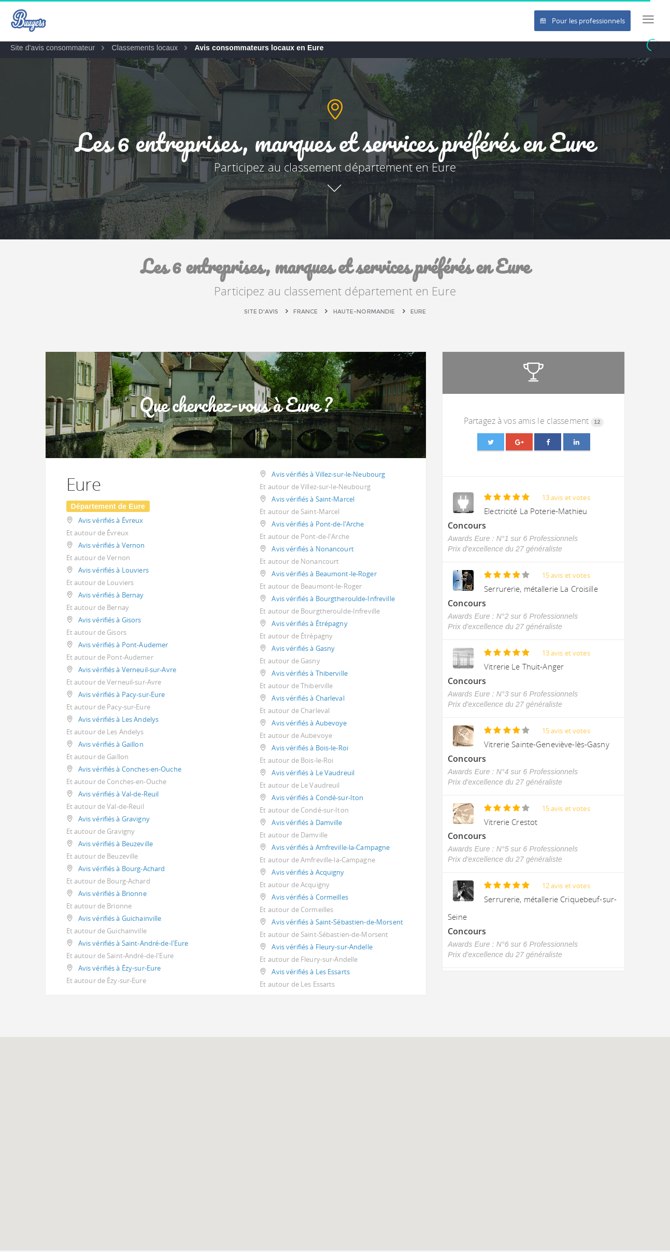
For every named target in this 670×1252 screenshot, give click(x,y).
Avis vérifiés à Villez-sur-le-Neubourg (328, 475)
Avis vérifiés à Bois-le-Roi (310, 749)
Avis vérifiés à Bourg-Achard (121, 870)
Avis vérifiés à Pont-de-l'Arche (318, 525)
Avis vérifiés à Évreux (111, 522)
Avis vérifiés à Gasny (303, 650)
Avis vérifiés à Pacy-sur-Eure (121, 696)
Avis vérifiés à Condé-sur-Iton (317, 799)
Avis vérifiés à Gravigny (114, 820)
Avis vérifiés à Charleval (308, 699)
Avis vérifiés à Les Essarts (311, 973)
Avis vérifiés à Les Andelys (118, 720)
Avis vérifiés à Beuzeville (115, 845)
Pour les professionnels (582, 20)
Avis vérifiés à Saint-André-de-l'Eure (133, 944)
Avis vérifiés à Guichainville (120, 919)
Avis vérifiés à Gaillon (111, 745)
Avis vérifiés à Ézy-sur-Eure (119, 969)
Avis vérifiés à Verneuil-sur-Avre (127, 671)
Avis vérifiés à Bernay (111, 596)
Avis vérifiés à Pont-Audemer (123, 646)
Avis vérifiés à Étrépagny (309, 625)
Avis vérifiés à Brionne (112, 895)
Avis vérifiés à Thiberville (310, 674)
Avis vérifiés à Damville (307, 824)
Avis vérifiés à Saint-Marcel (313, 500)
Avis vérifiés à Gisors (109, 621)
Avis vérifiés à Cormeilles (310, 898)
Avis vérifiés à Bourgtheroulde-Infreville (333, 600)
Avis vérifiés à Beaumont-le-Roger (324, 575)
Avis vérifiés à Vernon (111, 546)
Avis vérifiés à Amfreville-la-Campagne (331, 848)
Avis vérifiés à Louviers (113, 571)
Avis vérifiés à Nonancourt (312, 550)
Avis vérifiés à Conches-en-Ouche (129, 770)
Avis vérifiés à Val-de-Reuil (118, 795)
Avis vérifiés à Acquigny (308, 873)
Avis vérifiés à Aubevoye (309, 724)
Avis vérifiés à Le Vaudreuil (313, 774)
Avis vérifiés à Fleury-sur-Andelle (322, 948)
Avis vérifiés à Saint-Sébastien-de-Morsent (337, 923)
